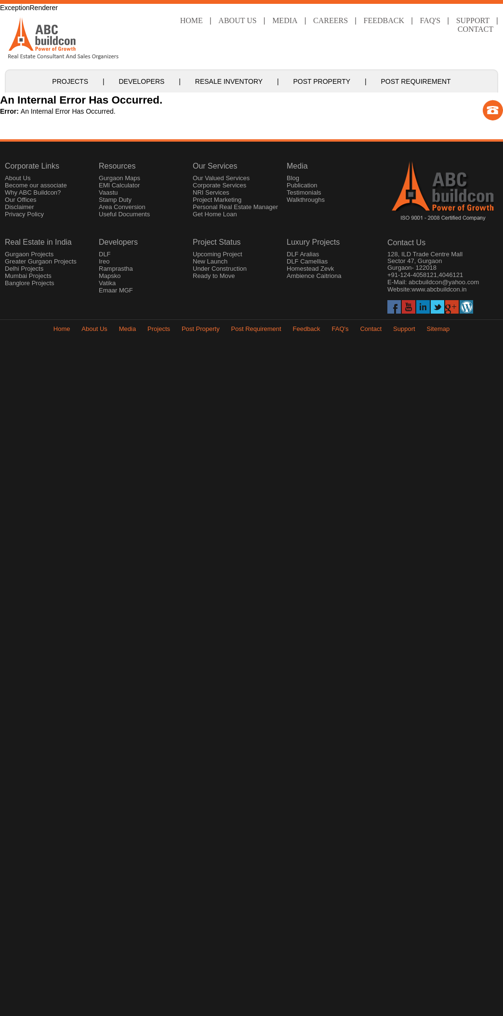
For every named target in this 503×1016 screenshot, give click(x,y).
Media (284, 20)
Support (404, 328)
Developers (141, 81)
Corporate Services (219, 185)
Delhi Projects (24, 268)
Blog (293, 178)
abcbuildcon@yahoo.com (444, 282)
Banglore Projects (29, 283)
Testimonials (304, 192)
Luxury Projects (313, 242)
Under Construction (220, 268)
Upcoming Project (217, 254)
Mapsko (110, 275)
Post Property (322, 81)
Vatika (107, 283)
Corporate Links (32, 166)
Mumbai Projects (28, 275)
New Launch (210, 261)
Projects (70, 81)
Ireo (104, 261)
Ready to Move (214, 275)
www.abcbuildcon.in (438, 289)
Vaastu (108, 192)
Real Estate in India (38, 242)
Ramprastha (116, 268)
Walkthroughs (306, 199)
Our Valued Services (221, 178)
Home (191, 20)
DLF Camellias (307, 261)
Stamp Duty (115, 199)
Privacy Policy (24, 214)
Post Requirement (415, 81)
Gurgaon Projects (29, 254)
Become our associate (36, 185)
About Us (237, 20)
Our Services (215, 166)
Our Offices (21, 199)
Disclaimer (19, 207)
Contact (475, 29)
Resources (117, 166)
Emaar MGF (116, 290)
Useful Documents (124, 214)
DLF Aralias (303, 254)
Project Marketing (217, 199)
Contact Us (406, 242)
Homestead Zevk (310, 268)
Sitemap (438, 328)
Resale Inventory (229, 81)
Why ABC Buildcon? (33, 192)
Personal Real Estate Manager (235, 207)
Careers (330, 20)
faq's (430, 20)
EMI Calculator (119, 185)
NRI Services (211, 192)
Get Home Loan (215, 214)
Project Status (217, 242)
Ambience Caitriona (314, 275)
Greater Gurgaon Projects (41, 261)
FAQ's (339, 328)
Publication (302, 185)
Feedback (384, 20)
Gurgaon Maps (119, 178)
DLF (105, 254)
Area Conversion (122, 207)
